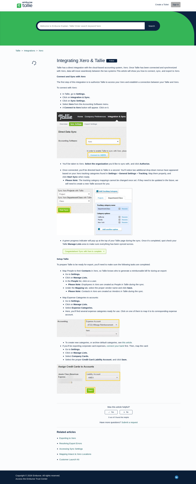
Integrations (29, 50)
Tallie (18, 50)
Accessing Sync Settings (71, 449)
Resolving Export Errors (70, 443)
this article (127, 342)
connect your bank (115, 346)
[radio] (111, 412)
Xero (41, 50)
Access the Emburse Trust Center (31, 479)
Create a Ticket (162, 4)
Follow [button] (111, 61)
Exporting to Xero (67, 438)
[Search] (90, 26)
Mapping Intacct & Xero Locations (75, 454)
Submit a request (130, 422)
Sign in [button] (176, 4)
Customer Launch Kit (69, 459)
